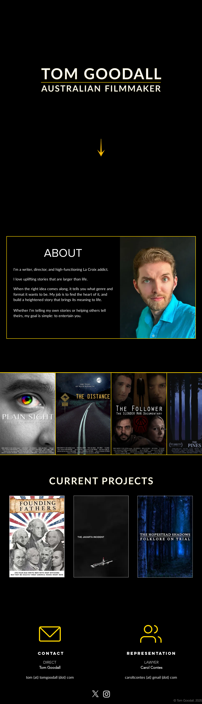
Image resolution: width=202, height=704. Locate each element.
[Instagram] (106, 693)
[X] (95, 693)
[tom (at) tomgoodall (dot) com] (49, 677)
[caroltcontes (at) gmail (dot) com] (150, 677)
